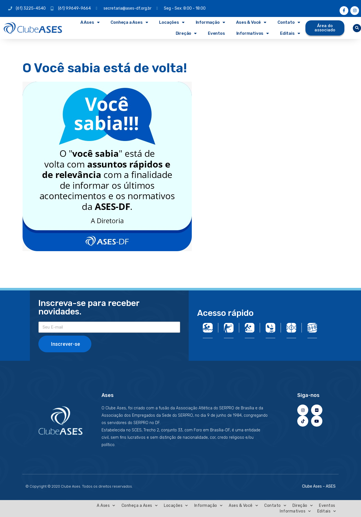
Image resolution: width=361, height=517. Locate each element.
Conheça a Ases (129, 22)
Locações (171, 22)
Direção (186, 33)
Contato (289, 22)
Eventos (216, 33)
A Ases (90, 22)
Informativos (252, 33)
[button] (357, 28)
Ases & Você (251, 22)
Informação (210, 22)
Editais (290, 33)
